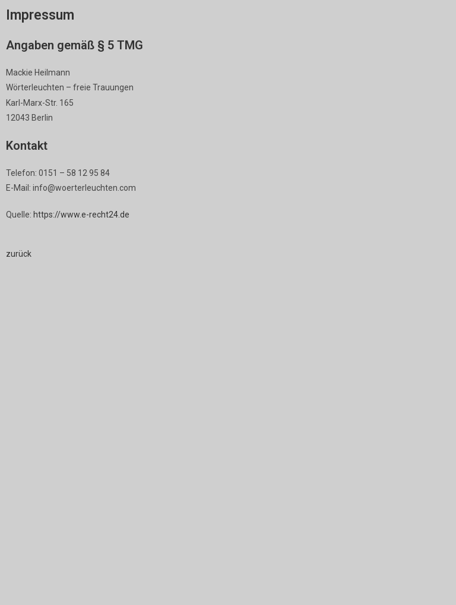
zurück (18, 254)
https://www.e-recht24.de (81, 214)
